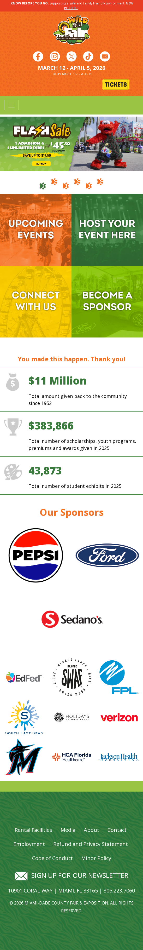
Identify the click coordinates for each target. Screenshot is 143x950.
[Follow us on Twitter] (71, 56)
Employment (29, 844)
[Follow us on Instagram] (55, 56)
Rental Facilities (33, 829)
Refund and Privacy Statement (90, 844)
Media (68, 829)
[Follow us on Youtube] (88, 56)
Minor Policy (96, 858)
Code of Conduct (52, 858)
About (91, 829)
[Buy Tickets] (116, 84)
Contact (117, 829)
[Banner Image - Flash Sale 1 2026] (71, 143)
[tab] (43, 184)
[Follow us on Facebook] (38, 56)
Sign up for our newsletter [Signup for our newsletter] (71, 875)
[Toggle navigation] (11, 105)
